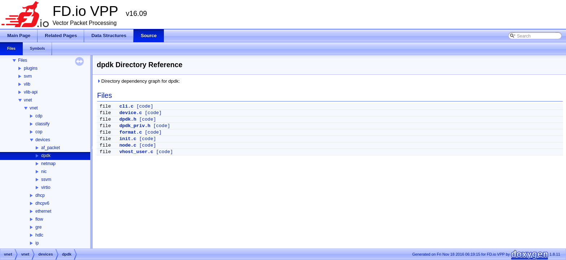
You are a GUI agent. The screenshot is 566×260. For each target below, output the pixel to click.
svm (28, 76)
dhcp (40, 195)
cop (38, 131)
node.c (127, 145)
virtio (45, 187)
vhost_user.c (136, 152)
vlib (27, 84)
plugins (31, 68)
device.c (130, 113)
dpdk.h (127, 119)
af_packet (50, 147)
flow (39, 219)
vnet (28, 100)
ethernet (43, 211)
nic (44, 171)
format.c (130, 132)
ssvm (46, 179)
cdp (38, 115)
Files (22, 60)
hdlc (39, 235)
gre (38, 227)
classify (42, 123)
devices (42, 139)
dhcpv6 (42, 203)
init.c (127, 139)
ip (37, 243)
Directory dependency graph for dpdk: (138, 81)
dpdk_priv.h (135, 126)
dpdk (46, 155)
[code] (144, 106)
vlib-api (31, 92)
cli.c (126, 106)
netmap (48, 163)
